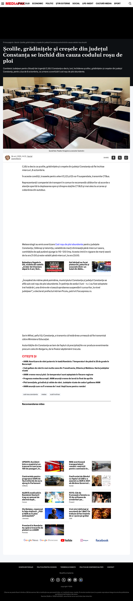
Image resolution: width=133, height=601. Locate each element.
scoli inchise (55, 394)
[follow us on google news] (31, 540)
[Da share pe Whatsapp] (126, 158)
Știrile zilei (24, 4)
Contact (110, 567)
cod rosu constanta (30, 394)
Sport (117, 4)
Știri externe (63, 4)
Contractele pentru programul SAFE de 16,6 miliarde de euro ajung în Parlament (32, 479)
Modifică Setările (66, 573)
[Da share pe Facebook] (113, 158)
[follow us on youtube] (66, 540)
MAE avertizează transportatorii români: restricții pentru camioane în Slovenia (78, 465)
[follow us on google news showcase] (49, 540)
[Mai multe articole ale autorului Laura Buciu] (7, 157)
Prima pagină (8, 42)
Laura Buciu (16, 159)
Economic (37, 4)
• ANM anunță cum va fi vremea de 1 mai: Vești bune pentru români (54, 386)
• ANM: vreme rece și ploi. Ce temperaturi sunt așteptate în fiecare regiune (57, 374)
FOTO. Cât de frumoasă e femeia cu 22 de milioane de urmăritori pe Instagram (79, 496)
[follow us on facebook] (102, 540)
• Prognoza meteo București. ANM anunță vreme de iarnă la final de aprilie (57, 378)
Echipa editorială (26, 567)
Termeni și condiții (68, 567)
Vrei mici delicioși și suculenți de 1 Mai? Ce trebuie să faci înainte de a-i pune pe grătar (79, 512)
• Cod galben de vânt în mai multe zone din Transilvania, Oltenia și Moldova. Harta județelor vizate (65, 369)
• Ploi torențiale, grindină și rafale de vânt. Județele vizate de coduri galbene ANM (61, 382)
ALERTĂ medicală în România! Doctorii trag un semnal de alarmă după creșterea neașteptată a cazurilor (32, 496)
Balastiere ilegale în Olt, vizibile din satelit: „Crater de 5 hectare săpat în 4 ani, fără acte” (33, 265)
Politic (49, 4)
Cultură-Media (104, 4)
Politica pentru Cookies (47, 567)
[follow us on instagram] (84, 540)
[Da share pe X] (120, 158)
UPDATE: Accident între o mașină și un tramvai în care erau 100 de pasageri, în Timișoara (31, 465)
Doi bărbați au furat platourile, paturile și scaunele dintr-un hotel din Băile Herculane (79, 265)
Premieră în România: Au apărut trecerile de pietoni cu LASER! (32, 527)
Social (76, 4)
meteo (43, 394)
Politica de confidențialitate (91, 567)
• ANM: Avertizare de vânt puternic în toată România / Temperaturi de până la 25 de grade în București (65, 362)
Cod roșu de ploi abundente (69, 244)
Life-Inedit (87, 4)
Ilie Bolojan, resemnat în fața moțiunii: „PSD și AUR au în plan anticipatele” (32, 512)
